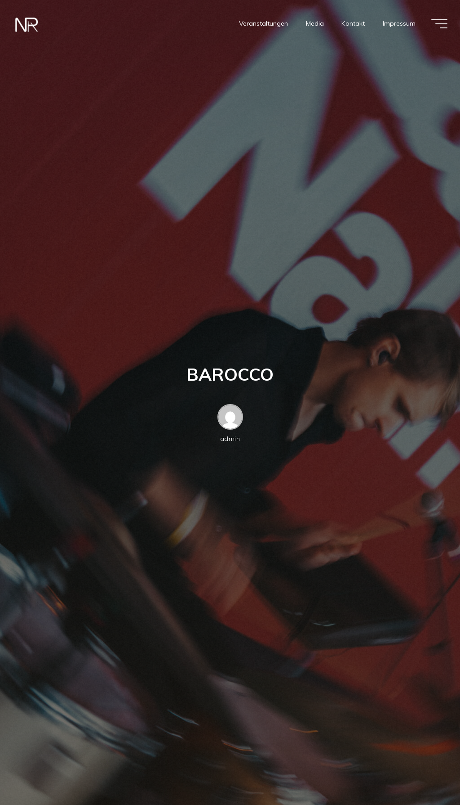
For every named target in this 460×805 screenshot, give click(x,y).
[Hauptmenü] (439, 23)
